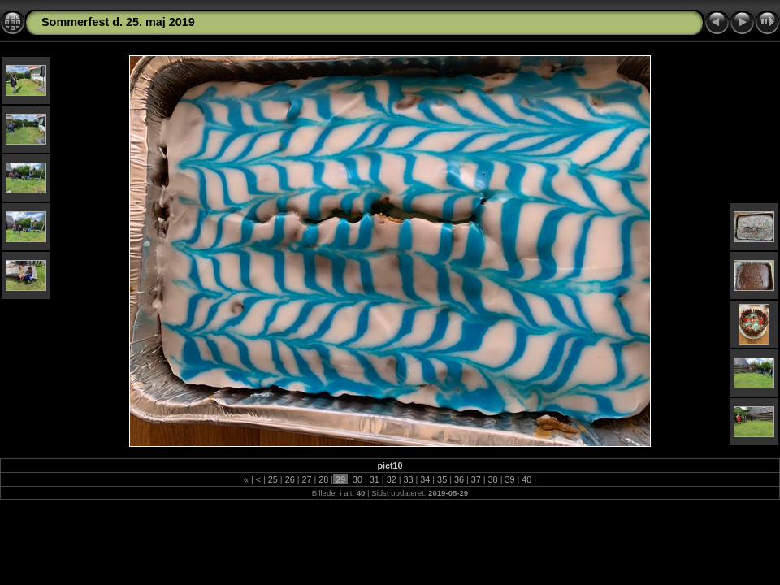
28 (323, 479)
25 (273, 479)
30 (357, 479)
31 (374, 479)
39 (509, 479)
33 (408, 479)
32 (391, 479)
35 (442, 479)
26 (290, 479)
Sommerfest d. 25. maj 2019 (118, 21)
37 (476, 479)
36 (459, 479)
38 (493, 479)
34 (425, 479)
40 (526, 479)
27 (307, 479)
